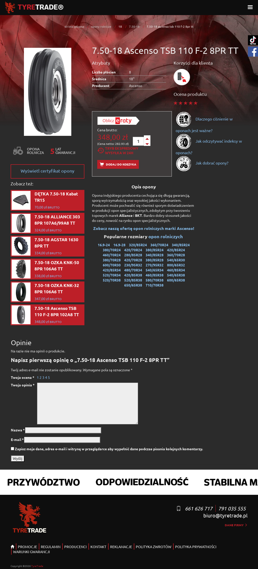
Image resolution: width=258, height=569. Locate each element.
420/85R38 (133, 275)
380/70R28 (112, 260)
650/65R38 (133, 285)
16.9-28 (119, 244)
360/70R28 (176, 255)
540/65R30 (176, 260)
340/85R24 (181, 244)
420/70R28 (133, 260)
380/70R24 (112, 250)
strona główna (74, 26)
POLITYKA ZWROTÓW (153, 546)
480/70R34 (133, 270)
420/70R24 (133, 250)
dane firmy (236, 525)
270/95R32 (155, 265)
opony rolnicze (101, 26)
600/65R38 (176, 280)
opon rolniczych (166, 236)
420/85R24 (176, 250)
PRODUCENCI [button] (75, 546)
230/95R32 (133, 265)
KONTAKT (98, 546)
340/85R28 (155, 255)
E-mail (17, 439)
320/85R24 (138, 244)
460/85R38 (155, 275)
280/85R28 (133, 255)
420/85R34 (112, 270)
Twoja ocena (22, 377)
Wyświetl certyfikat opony (47, 170)
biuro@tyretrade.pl (225, 515)
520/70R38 (112, 280)
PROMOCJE (27, 546)
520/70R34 (112, 275)
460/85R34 (176, 270)
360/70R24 (159, 244)
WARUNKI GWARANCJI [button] (31, 551)
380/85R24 (155, 250)
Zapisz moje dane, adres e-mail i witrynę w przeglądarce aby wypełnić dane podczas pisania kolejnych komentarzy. (109, 448)
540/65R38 (176, 275)
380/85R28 (155, 260)
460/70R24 (112, 255)
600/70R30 (112, 265)
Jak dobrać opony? (202, 162)
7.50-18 (134, 26)
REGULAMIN (50, 546)
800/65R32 (176, 265)
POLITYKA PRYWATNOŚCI (195, 546)
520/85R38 (133, 280)
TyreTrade (37, 566)
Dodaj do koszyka (118, 164)
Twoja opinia (23, 385)
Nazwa (18, 430)
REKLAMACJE (121, 546)
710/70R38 (155, 285)
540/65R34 (155, 270)
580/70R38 (155, 280)
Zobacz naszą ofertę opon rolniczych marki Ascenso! (143, 228)
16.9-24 (104, 244)
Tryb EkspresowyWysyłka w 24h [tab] (117, 150)
